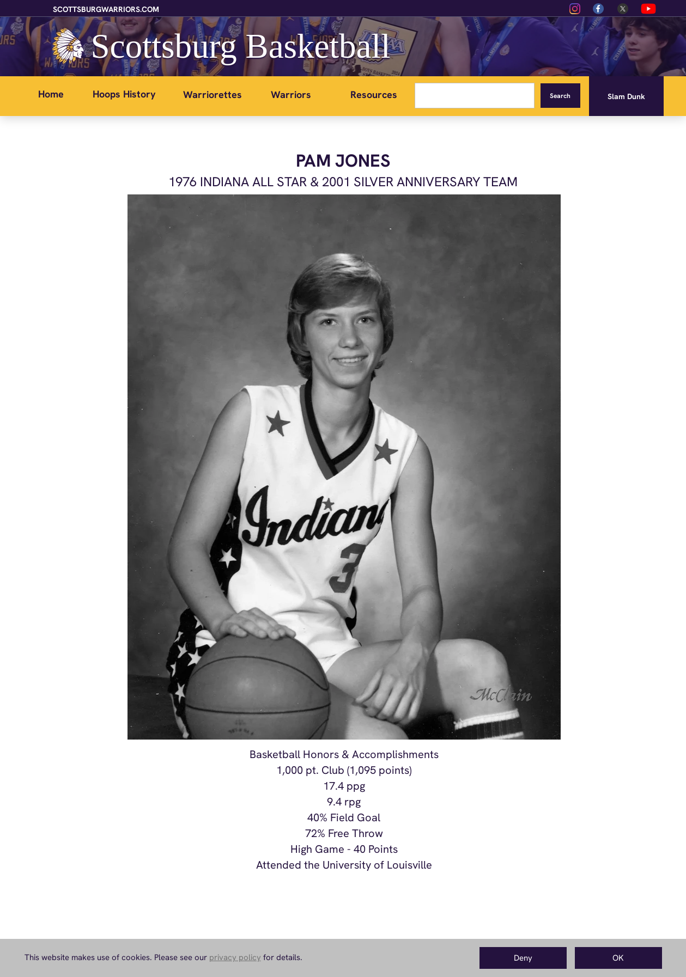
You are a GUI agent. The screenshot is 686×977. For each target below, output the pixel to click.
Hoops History (124, 94)
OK (618, 957)
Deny (523, 957)
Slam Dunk (626, 96)
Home (51, 94)
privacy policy (235, 957)
